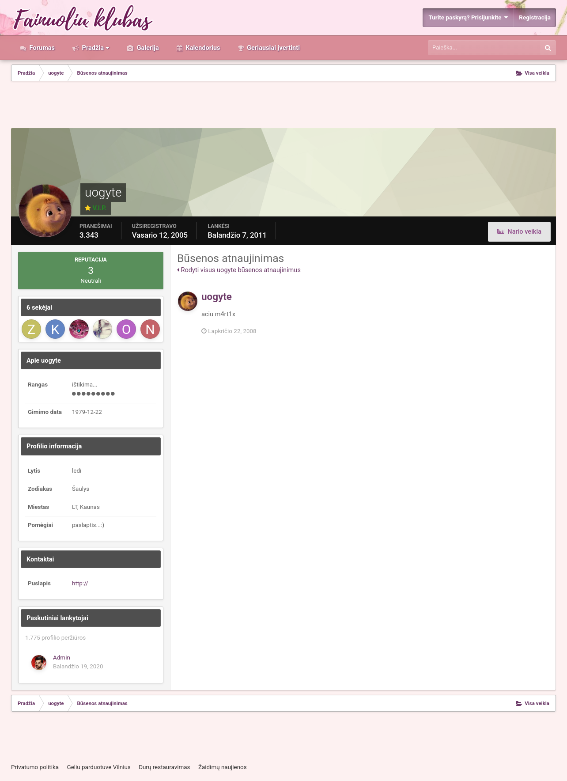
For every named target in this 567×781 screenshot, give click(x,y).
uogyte (216, 296)
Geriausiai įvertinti (273, 48)
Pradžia (94, 48)
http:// (80, 583)
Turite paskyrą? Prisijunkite (468, 17)
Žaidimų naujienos (222, 767)
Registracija (535, 17)
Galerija (147, 48)
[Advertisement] (283, 105)
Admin (61, 657)
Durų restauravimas (164, 767)
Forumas (41, 48)
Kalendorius (202, 48)
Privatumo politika (35, 767)
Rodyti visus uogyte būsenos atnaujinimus (239, 270)
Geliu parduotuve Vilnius (98, 767)
